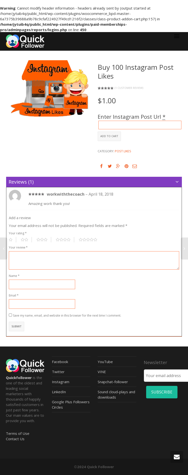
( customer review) (129, 88)
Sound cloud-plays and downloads (116, 394)
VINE (102, 371)
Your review (18, 247)
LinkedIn (59, 391)
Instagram (60, 381)
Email (14, 295)
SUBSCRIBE (161, 392)
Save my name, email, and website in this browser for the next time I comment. (67, 315)
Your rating (18, 233)
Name (14, 276)
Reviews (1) (21, 181)
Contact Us (15, 438)
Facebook (60, 361)
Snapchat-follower (113, 381)
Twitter (58, 371)
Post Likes (123, 151)
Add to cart (109, 136)
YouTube (105, 361)
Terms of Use (17, 433)
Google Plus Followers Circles (71, 404)
